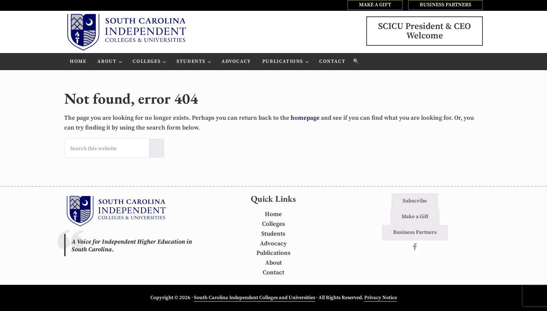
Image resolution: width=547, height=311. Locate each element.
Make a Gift (415, 216)
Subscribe (415, 201)
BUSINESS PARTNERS (445, 4)
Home (273, 214)
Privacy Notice (380, 298)
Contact (273, 272)
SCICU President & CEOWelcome (424, 31)
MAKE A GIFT (375, 4)
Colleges (273, 224)
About (273, 263)
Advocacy (273, 243)
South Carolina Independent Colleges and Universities (254, 298)
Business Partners (415, 232)
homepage (305, 118)
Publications (273, 253)
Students (273, 234)
